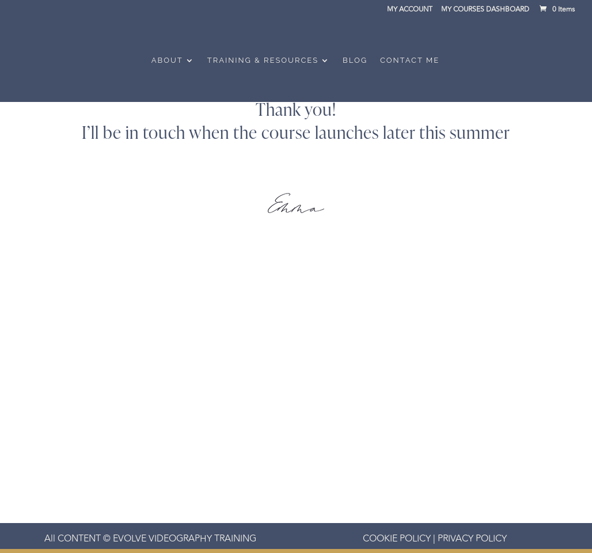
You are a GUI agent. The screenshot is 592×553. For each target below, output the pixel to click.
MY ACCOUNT (409, 10)
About (167, 60)
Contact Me (409, 60)
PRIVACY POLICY (471, 539)
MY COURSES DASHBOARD (485, 10)
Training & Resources (262, 60)
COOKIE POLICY (397, 539)
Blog (355, 60)
